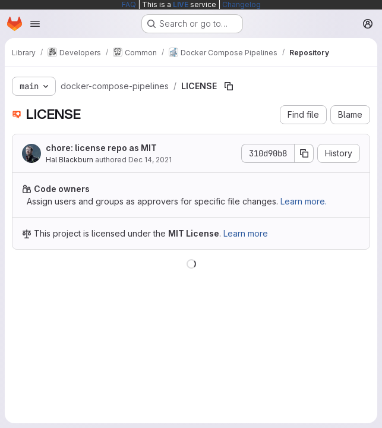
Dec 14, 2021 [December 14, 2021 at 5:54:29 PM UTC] (150, 159)
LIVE (180, 4)
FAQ (129, 4)
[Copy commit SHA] (304, 153)
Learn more (245, 233)
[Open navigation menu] (35, 23)
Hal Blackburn (69, 159)
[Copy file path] (228, 86)
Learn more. (303, 201)
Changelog (241, 4)
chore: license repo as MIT (101, 148)
